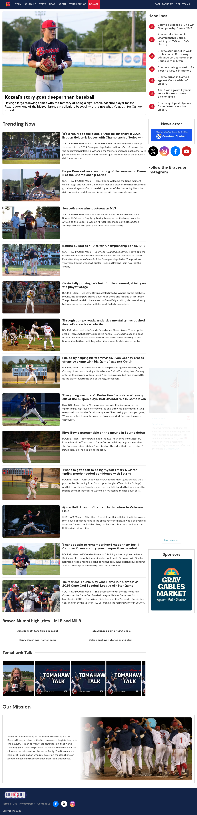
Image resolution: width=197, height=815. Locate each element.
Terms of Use (9, 803)
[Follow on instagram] (164, 151)
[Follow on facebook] (175, 151)
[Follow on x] (153, 151)
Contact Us (43, 803)
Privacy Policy (27, 803)
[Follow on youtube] (186, 151)
